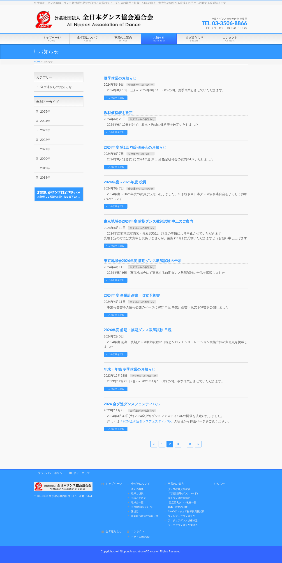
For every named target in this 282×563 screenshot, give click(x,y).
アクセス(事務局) (140, 537)
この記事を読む (116, 97)
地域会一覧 (137, 502)
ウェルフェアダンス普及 (181, 516)
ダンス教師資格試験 (179, 489)
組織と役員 (137, 493)
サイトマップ (82, 473)
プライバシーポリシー (51, 473)
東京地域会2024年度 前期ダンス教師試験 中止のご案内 (148, 221)
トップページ (114, 483)
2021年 (45, 149)
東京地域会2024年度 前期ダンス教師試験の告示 (142, 261)
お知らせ (219, 483)
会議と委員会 (138, 498)
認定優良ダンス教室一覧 (182, 502)
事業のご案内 (176, 483)
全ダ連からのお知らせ (140, 84)
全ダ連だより (114, 531)
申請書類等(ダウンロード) (183, 493)
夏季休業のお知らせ (120, 78)
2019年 (45, 168)
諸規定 (135, 511)
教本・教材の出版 (178, 507)
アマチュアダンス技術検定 (183, 520)
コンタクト (138, 531)
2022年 (45, 139)
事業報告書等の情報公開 (144, 516)
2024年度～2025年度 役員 (125, 182)
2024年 (45, 121)
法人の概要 (137, 489)
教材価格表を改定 (118, 113)
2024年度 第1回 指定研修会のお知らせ (135, 147)
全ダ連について (140, 483)
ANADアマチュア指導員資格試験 (186, 511)
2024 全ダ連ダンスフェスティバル (132, 404)
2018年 (45, 177)
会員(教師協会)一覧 (142, 507)
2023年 (45, 130)
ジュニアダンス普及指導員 (183, 525)
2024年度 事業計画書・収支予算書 (132, 295)
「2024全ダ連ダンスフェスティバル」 (147, 421)
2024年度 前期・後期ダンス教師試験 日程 (137, 330)
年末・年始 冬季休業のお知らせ (129, 369)
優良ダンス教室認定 (179, 498)
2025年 (45, 111)
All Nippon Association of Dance (136, 551)
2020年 (45, 158)
